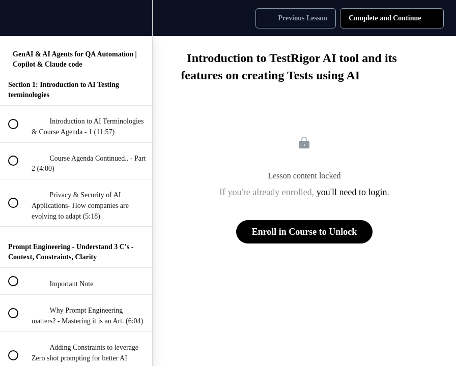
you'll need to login (352, 192)
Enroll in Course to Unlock (304, 232)
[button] (12, 18)
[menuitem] (139, 18)
